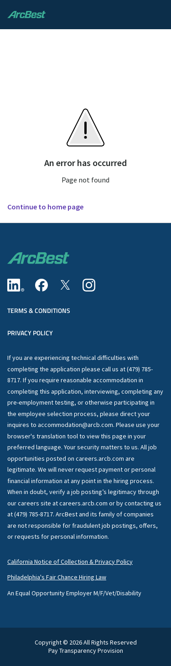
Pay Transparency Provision (85, 651)
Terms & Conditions (38, 310)
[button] (154, 14)
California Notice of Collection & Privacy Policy (70, 561)
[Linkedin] (15, 285)
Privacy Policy (30, 333)
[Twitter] (65, 285)
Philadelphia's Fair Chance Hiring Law (56, 577)
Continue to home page (45, 207)
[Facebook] (41, 285)
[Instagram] (89, 285)
